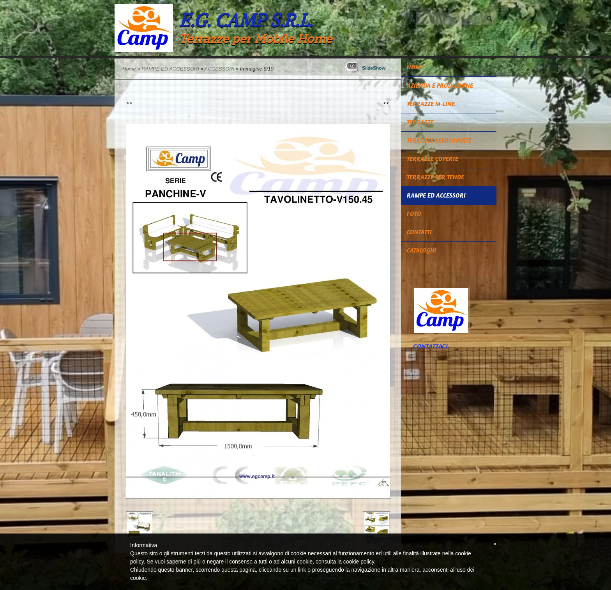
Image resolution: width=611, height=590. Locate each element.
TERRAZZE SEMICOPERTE (439, 140)
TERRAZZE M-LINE (431, 104)
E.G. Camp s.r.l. (246, 20)
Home (129, 69)
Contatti (419, 232)
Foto (414, 214)
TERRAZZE (420, 122)
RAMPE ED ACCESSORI (170, 69)
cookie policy (358, 561)
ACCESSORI (220, 69)
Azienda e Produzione (440, 85)
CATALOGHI (421, 250)
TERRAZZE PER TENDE (435, 177)
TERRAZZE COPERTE (432, 159)
